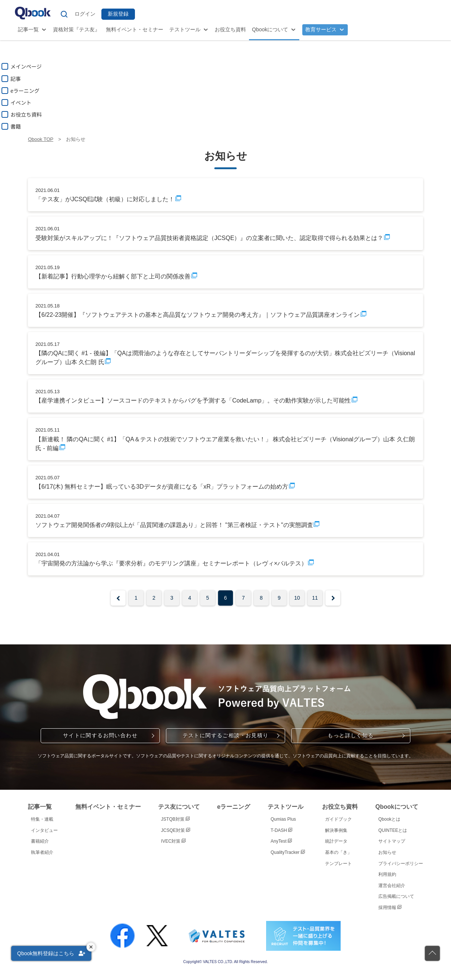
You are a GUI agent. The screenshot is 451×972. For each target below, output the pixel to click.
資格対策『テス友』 (76, 29)
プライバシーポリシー (400, 863)
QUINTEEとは (392, 830)
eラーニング (233, 807)
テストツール (185, 29)
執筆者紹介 (42, 852)
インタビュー (44, 830)
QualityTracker (288, 852)
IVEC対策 (173, 841)
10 (297, 598)
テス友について (179, 807)
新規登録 (118, 14)
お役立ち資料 (230, 29)
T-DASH (281, 830)
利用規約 (387, 874)
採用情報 (389, 907)
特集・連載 (42, 819)
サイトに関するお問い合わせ (100, 735)
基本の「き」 (338, 852)
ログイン (85, 14)
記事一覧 (28, 29)
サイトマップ (391, 841)
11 (315, 598)
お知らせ (387, 852)
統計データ (336, 841)
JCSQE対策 (175, 830)
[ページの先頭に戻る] (432, 953)
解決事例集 (336, 830)
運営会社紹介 (391, 885)
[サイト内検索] (64, 14)
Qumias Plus (283, 819)
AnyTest (281, 841)
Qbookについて (270, 29)
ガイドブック (338, 819)
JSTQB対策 (175, 819)
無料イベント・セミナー (134, 29)
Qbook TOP (40, 139)
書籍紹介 (40, 841)
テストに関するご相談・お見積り (226, 735)
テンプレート (338, 863)
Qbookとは (389, 819)
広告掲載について (396, 896)
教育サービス (321, 29)
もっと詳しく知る (350, 735)
